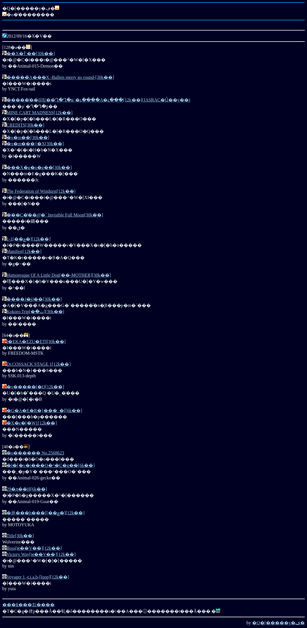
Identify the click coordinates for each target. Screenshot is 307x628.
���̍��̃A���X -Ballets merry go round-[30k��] (60, 77)
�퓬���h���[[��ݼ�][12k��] (46, 512)
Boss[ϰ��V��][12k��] (34, 548)
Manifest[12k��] (24, 251)
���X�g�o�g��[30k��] (39, 167)
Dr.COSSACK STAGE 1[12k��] (39, 364)
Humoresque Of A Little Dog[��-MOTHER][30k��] (59, 275)
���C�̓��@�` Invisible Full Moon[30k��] (55, 215)
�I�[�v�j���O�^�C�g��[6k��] (51, 465)
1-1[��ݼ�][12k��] (29, 239)
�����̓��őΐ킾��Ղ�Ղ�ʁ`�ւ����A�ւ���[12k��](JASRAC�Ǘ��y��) (98, 100)
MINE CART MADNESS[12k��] (39, 112)
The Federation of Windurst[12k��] (41, 191)
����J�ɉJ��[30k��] (34, 299)
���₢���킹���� (28, 604)
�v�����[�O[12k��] (35, 386)
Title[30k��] (20, 535)
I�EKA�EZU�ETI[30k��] (36, 341)
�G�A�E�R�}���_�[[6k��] (44, 410)
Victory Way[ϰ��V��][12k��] (41, 554)
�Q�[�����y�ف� (278, 622)
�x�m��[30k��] (28, 137)
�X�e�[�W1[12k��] (32, 423)
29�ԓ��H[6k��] (27, 489)
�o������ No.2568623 (35, 453)
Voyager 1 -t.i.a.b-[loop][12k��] (38, 577)
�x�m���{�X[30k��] (35, 143)
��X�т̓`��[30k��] (31, 53)
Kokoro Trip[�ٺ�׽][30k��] (35, 311)
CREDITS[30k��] (25, 125)
